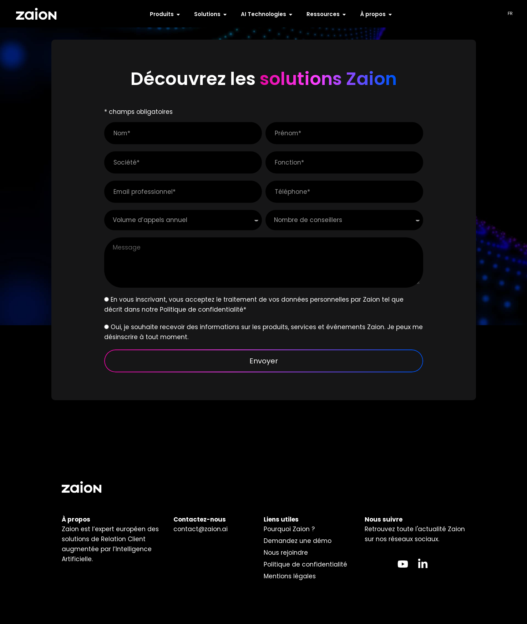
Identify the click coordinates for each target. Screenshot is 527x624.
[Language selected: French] (512, 13)
